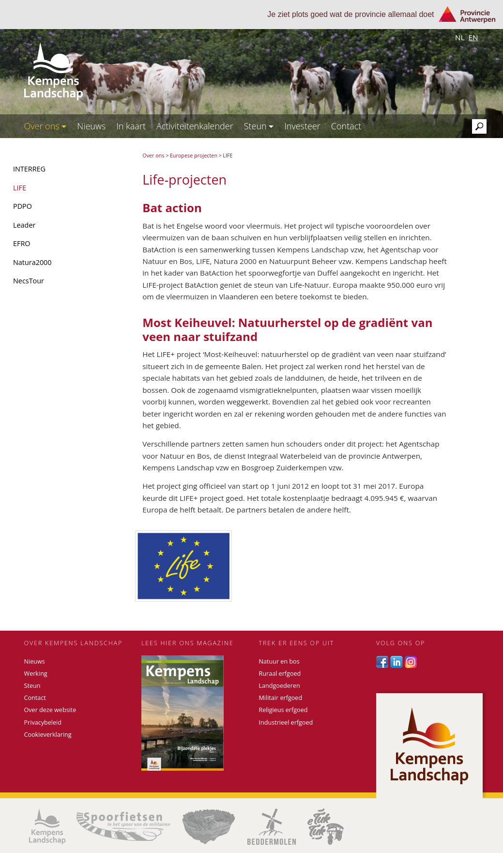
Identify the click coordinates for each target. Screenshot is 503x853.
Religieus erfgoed (283, 710)
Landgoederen (279, 686)
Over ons (45, 126)
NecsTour (28, 280)
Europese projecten (193, 155)
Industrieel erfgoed (286, 722)
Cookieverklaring (48, 734)
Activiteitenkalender (194, 126)
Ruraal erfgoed (280, 673)
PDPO (22, 206)
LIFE (19, 187)
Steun (259, 126)
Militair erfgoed (281, 698)
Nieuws (91, 126)
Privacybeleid (42, 722)
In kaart (131, 126)
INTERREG (29, 168)
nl (460, 37)
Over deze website (50, 710)
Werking (35, 673)
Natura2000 (32, 262)
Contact (346, 126)
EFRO (21, 243)
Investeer (302, 126)
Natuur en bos (279, 661)
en (473, 37)
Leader (24, 225)
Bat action (171, 208)
